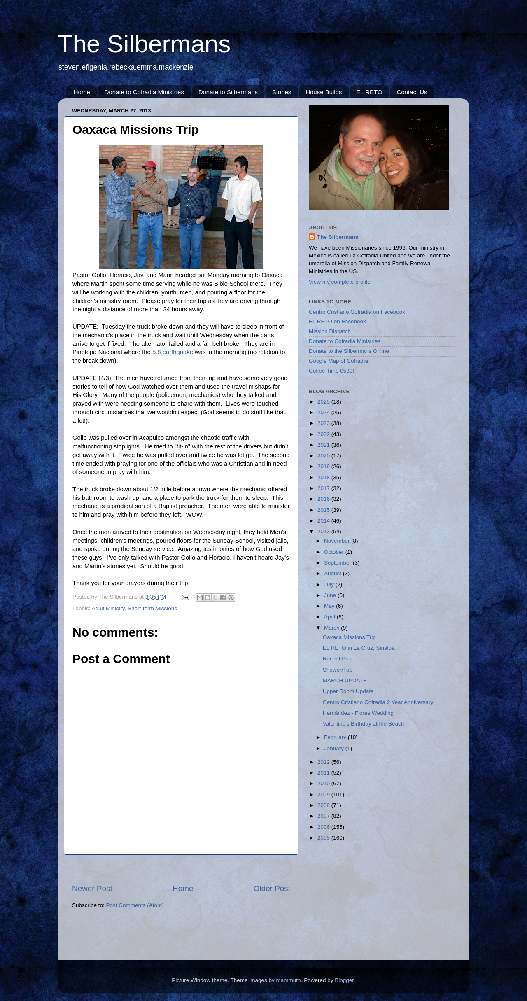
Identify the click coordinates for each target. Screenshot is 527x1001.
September (338, 563)
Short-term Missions (152, 608)
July (330, 584)
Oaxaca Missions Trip (349, 637)
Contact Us (411, 92)
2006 (324, 827)
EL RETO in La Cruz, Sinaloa (359, 648)
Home (82, 92)
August (333, 573)
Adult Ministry (108, 608)
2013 (324, 531)
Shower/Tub (337, 670)
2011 (324, 773)
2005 (324, 838)
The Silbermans (144, 44)
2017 (324, 488)
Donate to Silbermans (228, 92)
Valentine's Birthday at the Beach (363, 724)
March (332, 628)
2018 (324, 477)
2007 (324, 816)
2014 (324, 521)
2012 (324, 762)
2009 (324, 794)
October (334, 552)
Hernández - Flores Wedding (358, 713)
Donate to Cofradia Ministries (144, 92)
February (336, 737)
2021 (324, 445)
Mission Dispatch (330, 331)
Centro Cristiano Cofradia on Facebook (357, 312)
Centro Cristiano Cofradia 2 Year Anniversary (378, 702)
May (330, 606)
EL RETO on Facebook (337, 321)
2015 (324, 510)
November (337, 541)
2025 (324, 402)
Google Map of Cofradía (338, 361)
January (334, 748)
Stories (281, 92)
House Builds (323, 92)
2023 (324, 423)
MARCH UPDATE (345, 680)
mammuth (288, 980)
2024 (324, 412)
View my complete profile (340, 282)
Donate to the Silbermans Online (349, 351)
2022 (324, 434)
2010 (324, 783)
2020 (324, 456)
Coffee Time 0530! (331, 371)
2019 (324, 466)
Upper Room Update (348, 691)
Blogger (344, 980)
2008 (324, 805)
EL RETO (369, 92)
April (330, 617)
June (331, 595)
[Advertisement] (181, 869)
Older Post (272, 888)
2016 (324, 499)
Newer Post (92, 888)
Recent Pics (337, 659)
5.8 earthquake (172, 352)
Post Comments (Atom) (135, 905)
